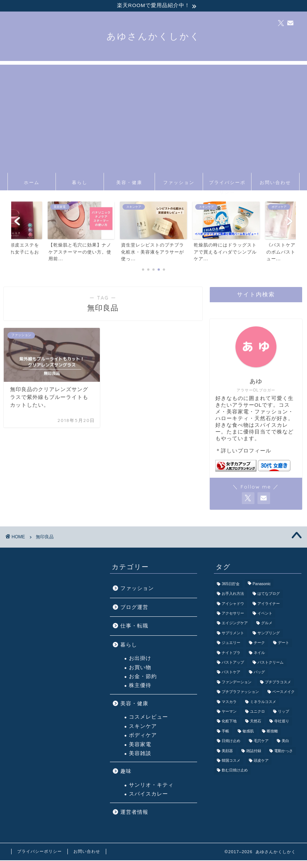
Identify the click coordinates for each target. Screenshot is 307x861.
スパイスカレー (148, 794)
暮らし (80, 183)
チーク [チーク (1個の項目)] (259, 644)
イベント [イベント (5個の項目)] (264, 614)
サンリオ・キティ (151, 786)
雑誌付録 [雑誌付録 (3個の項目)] (253, 751)
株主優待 (140, 686)
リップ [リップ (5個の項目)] (283, 712)
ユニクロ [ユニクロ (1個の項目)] (257, 712)
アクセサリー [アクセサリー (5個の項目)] (233, 614)
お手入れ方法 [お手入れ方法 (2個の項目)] (233, 595)
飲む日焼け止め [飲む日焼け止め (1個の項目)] (235, 771)
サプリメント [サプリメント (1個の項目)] (233, 634)
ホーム (31, 183)
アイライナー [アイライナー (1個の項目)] (268, 604)
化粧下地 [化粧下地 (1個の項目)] (229, 722)
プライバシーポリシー (227, 185)
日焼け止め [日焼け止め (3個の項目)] (231, 742)
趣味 (126, 772)
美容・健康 (129, 183)
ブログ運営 (134, 608)
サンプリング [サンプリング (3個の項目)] (268, 634)
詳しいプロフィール (246, 451)
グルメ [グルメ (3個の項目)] (266, 624)
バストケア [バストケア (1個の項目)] (231, 673)
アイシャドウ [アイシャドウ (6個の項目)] (233, 604)
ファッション (178, 183)
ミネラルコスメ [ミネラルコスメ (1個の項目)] (263, 702)
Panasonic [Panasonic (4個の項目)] (262, 585)
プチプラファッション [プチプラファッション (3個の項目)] (240, 693)
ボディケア (143, 736)
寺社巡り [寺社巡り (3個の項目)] (281, 722)
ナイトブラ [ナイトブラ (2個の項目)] (231, 653)
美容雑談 (140, 754)
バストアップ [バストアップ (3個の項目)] (233, 663)
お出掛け (140, 659)
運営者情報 (134, 813)
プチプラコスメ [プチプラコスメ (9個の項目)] (278, 683)
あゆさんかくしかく (153, 36)
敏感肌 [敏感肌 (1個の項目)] (248, 732)
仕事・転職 (134, 626)
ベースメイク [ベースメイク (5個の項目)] (283, 693)
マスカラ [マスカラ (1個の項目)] (229, 702)
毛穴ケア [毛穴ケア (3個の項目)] (261, 742)
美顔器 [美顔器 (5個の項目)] (227, 751)
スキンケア (143, 727)
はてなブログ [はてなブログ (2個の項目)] (268, 595)
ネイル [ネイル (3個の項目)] (259, 653)
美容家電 (140, 745)
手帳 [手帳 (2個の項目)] (225, 732)
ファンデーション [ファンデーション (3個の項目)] (236, 683)
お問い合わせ (275, 183)
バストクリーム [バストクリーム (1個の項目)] (270, 663)
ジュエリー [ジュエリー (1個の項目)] (231, 644)
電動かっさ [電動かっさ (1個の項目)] (283, 751)
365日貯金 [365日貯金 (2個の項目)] (230, 585)
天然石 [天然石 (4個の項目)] (255, 722)
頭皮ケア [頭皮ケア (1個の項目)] (261, 761)
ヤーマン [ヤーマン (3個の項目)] (229, 712)
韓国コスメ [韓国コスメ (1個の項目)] (231, 761)
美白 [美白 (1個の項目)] (285, 742)
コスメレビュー (148, 718)
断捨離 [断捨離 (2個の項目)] (272, 732)
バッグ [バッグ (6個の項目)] (259, 673)
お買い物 (140, 668)
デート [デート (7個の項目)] (283, 644)
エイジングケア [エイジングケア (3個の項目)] (235, 624)
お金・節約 (143, 677)
